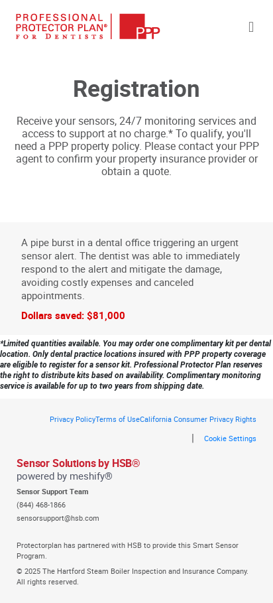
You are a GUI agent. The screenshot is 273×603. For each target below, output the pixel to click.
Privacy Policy (72, 419)
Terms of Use (117, 419)
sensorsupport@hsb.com (58, 518)
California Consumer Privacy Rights (198, 419)
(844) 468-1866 (41, 504)
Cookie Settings (230, 438)
